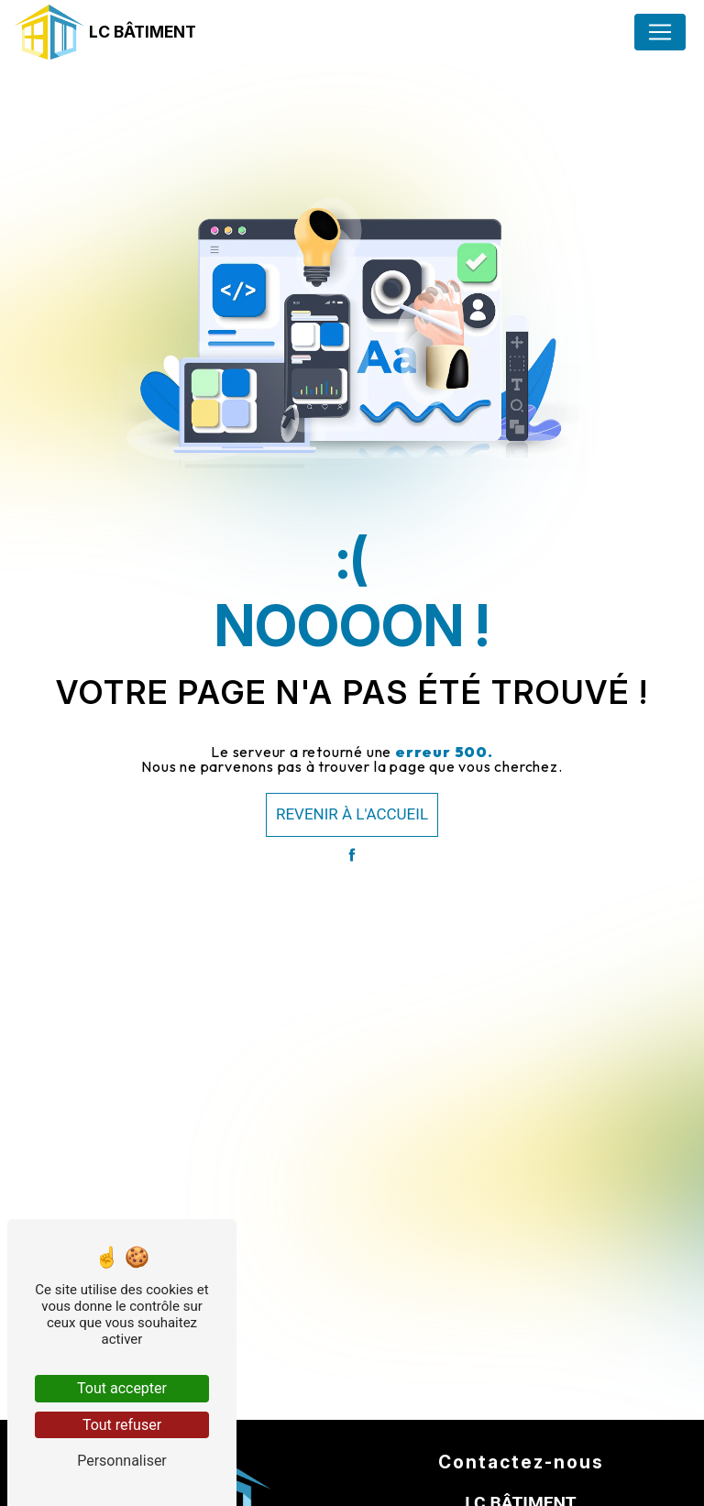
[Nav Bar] (660, 32)
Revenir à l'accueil (352, 814)
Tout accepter (122, 1388)
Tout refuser (121, 1425)
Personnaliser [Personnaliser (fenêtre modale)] (122, 1460)
